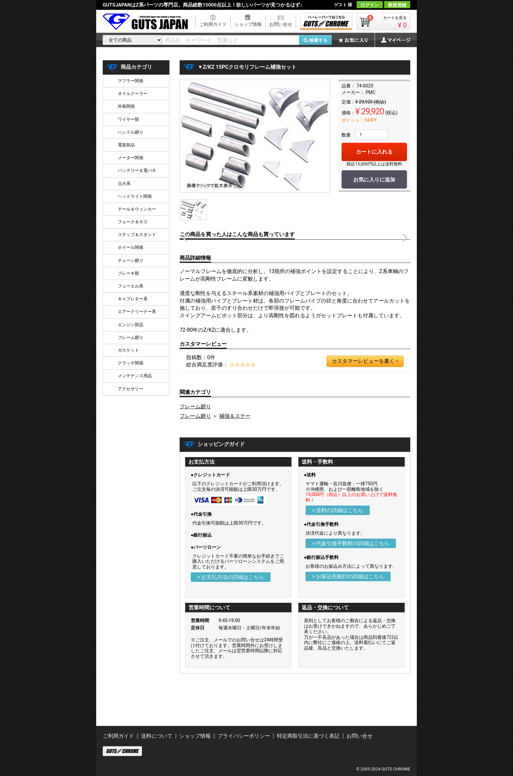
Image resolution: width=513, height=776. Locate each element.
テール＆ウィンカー (137, 209)
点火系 (124, 183)
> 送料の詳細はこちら (337, 510)
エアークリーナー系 (137, 311)
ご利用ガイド (213, 24)
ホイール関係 (130, 247)
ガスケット (128, 350)
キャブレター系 (133, 298)
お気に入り (356, 40)
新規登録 (397, 5)
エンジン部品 (130, 324)
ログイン (370, 5)
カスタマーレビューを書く (365, 361)
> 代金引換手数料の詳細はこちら (350, 543)
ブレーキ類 (128, 273)
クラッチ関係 (130, 362)
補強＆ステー (235, 416)
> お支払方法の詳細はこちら (230, 577)
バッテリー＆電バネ (137, 170)
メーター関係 (130, 157)
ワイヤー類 (128, 119)
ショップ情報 (248, 24)
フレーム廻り (195, 406)
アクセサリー (130, 388)
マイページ (392, 40)
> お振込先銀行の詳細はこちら (348, 576)
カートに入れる (374, 152)
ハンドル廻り (130, 132)
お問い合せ (280, 24)
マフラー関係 (130, 80)
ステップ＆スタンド (137, 234)
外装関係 (126, 106)
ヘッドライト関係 (135, 196)
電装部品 (126, 144)
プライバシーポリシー (244, 736)
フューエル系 (130, 286)
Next (405, 237)
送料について (156, 736)
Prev (185, 237)
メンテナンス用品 (135, 375)
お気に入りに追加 (374, 179)
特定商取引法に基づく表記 (308, 736)
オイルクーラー (133, 93)
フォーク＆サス (133, 221)
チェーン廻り (130, 260)
